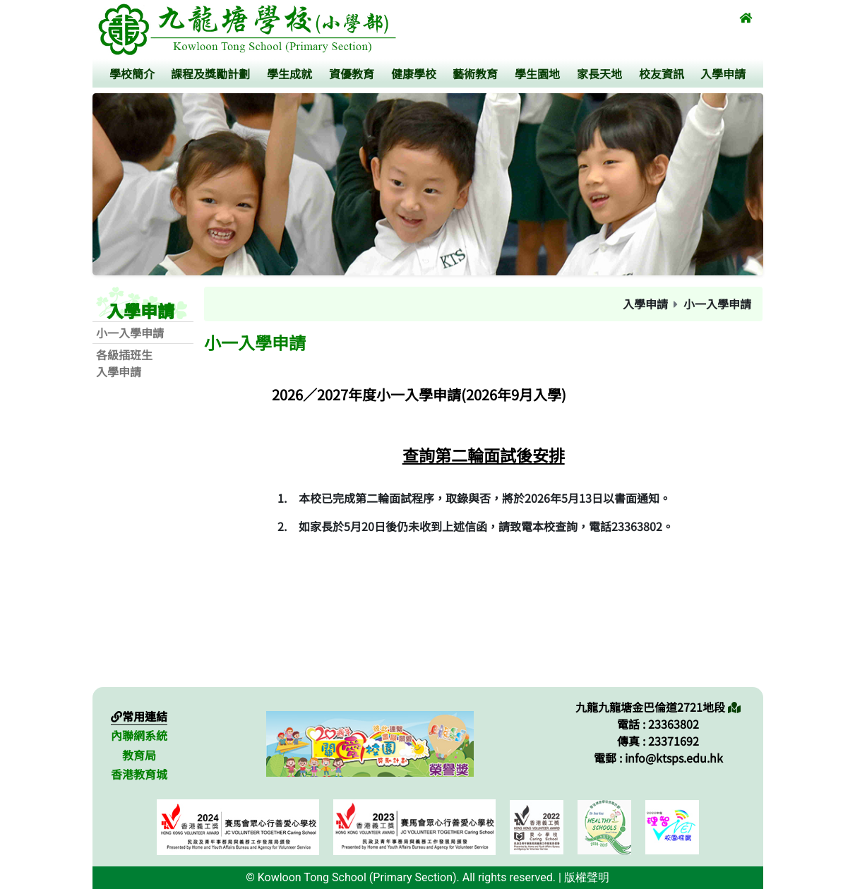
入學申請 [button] (723, 73)
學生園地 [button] (537, 73)
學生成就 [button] (289, 73)
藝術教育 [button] (475, 73)
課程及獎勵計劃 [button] (210, 73)
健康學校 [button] (413, 73)
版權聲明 (586, 877)
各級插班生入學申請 (124, 363)
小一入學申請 (130, 332)
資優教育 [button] (351, 73)
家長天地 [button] (599, 73)
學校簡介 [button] (132, 73)
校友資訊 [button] (661, 73)
